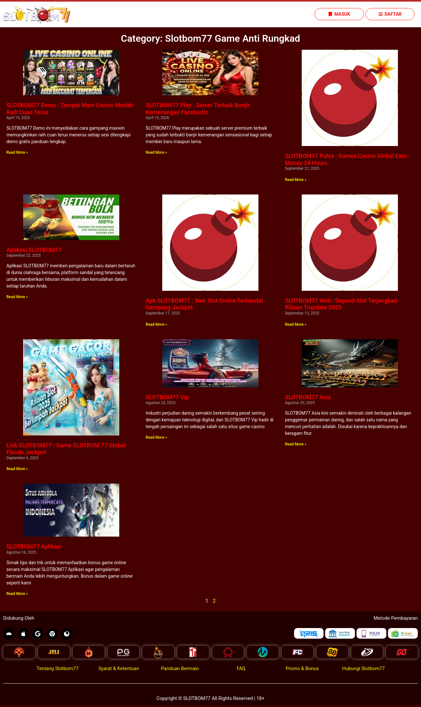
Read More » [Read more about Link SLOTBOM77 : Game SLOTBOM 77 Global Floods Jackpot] (17, 469)
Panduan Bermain (180, 670)
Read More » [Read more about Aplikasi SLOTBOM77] (17, 297)
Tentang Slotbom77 (58, 670)
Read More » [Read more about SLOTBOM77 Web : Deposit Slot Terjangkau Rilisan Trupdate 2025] (296, 325)
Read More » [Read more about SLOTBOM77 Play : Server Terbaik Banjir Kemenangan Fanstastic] (156, 153)
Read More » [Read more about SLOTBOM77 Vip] (156, 437)
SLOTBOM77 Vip (167, 397)
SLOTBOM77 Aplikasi (34, 546)
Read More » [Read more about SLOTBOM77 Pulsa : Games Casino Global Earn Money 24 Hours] (296, 180)
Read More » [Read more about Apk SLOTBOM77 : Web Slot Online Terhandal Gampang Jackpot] (156, 325)
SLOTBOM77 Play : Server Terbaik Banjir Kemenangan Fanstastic (197, 109)
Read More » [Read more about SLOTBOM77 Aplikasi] (17, 594)
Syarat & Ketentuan (118, 670)
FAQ (241, 670)
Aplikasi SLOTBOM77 (34, 250)
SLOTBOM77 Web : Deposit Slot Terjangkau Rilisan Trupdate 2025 (341, 304)
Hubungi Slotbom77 (363, 670)
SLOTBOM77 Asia (308, 397)
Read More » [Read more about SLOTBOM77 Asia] (296, 444)
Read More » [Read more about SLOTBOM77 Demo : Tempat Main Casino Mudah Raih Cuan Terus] (17, 153)
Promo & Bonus (302, 670)
